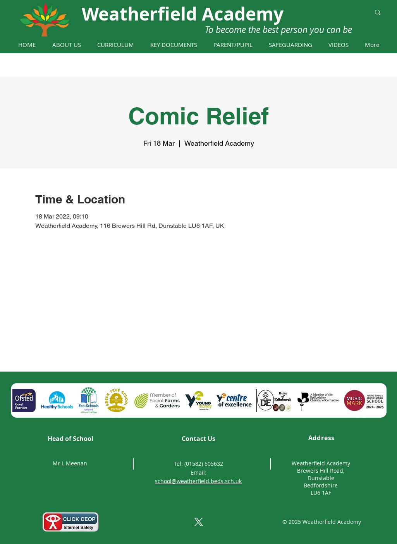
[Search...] (327, 12)
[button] (66, 44)
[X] (198, 521)
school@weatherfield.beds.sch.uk (198, 481)
